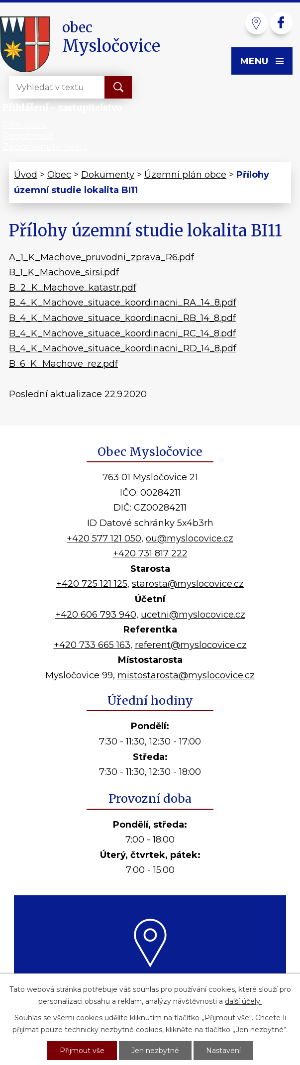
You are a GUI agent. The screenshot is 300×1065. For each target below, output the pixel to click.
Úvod (25, 174)
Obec (59, 174)
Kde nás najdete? (150, 978)
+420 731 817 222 (150, 553)
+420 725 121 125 (91, 583)
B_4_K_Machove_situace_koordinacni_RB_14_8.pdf (122, 318)
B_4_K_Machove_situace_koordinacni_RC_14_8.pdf (122, 333)
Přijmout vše (82, 1050)
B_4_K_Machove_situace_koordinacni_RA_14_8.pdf (122, 302)
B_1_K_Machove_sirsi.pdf (64, 272)
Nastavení (223, 1050)
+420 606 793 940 (95, 614)
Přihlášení (24, 124)
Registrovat (28, 135)
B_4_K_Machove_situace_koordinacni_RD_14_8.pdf (122, 348)
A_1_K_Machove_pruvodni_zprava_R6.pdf (101, 257)
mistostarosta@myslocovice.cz (186, 675)
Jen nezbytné (155, 1050)
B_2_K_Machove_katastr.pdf (72, 287)
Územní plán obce (185, 174)
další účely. (243, 1001)
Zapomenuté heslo (45, 146)
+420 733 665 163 (92, 644)
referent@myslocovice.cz (191, 644)
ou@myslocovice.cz (189, 538)
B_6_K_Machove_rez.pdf (63, 363)
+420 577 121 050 (104, 538)
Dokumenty (107, 174)
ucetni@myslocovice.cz (193, 614)
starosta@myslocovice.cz (188, 583)
